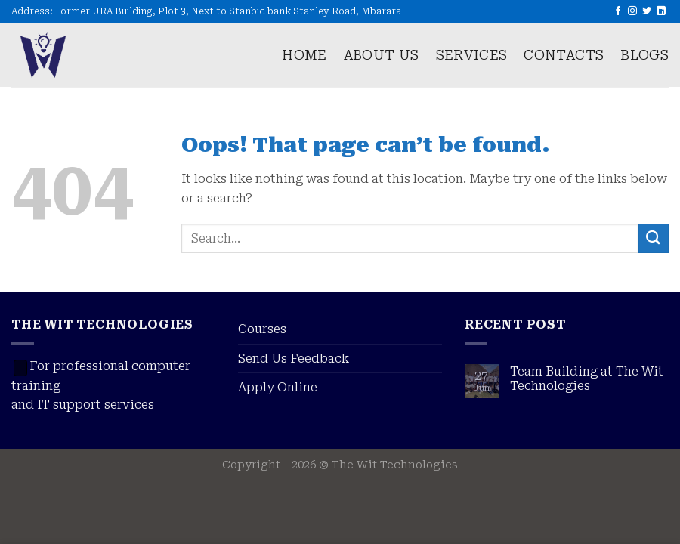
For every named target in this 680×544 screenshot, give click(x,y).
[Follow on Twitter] (646, 11)
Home (304, 55)
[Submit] (653, 238)
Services (472, 55)
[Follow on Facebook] (618, 11)
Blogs (644, 55)
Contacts (564, 55)
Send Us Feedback (293, 358)
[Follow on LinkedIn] (661, 11)
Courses (262, 329)
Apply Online (277, 387)
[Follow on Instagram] (632, 11)
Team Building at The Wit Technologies (586, 378)
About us (381, 55)
